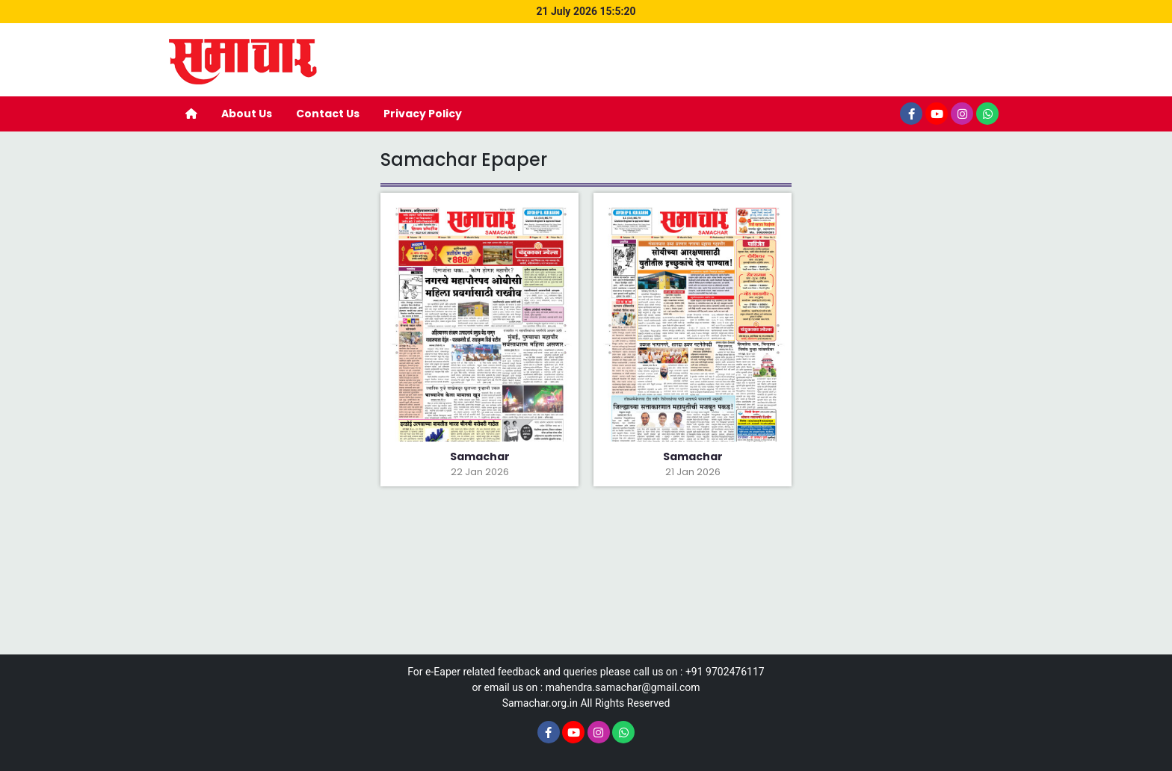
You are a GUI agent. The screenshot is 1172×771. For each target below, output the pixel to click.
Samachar (480, 456)
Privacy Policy (422, 113)
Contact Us (328, 113)
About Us (246, 113)
